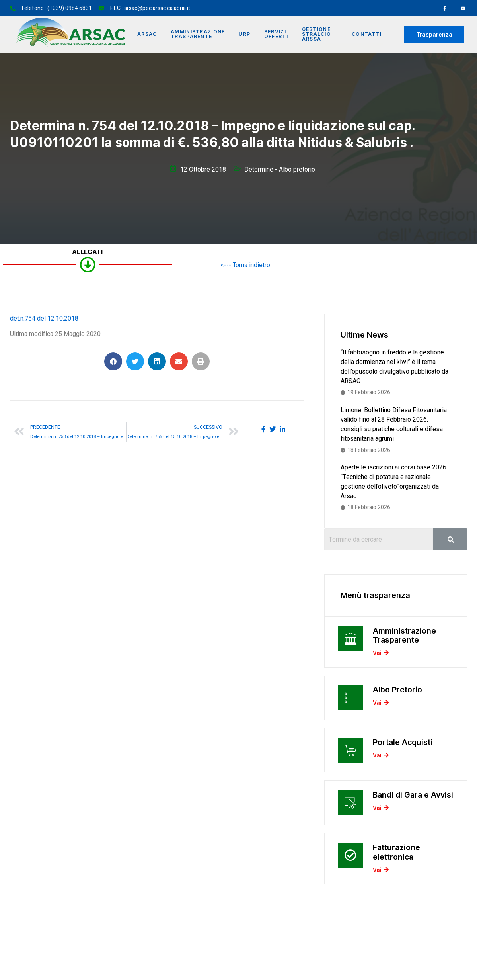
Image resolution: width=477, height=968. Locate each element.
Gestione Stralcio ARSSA (319, 34)
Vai (380, 655)
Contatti (367, 34)
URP (246, 34)
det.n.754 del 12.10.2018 (44, 318)
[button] (113, 361)
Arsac (148, 34)
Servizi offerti (278, 34)
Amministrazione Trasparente (199, 34)
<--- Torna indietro (245, 265)
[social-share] (263, 429)
